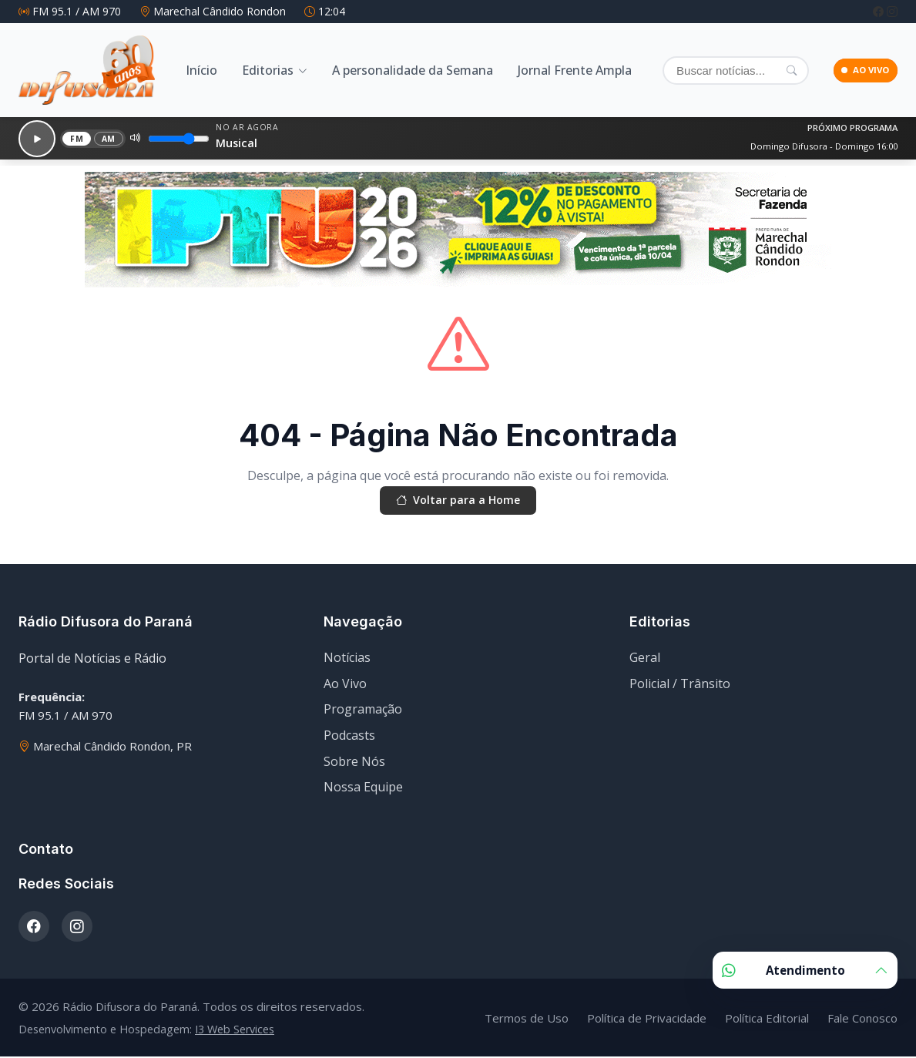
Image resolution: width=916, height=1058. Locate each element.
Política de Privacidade (646, 1018)
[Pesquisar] (756, 70)
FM (66, 137)
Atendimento (805, 970)
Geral (644, 658)
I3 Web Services (234, 1030)
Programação (363, 710)
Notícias (347, 658)
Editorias (268, 70)
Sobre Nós (354, 762)
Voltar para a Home (458, 500)
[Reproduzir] (31, 137)
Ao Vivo (345, 685)
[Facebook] (880, 11)
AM (98, 137)
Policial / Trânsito (679, 685)
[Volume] (169, 137)
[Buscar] (718, 70)
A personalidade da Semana (412, 70)
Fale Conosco (862, 1018)
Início (201, 70)
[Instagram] (892, 11)
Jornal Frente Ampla (575, 70)
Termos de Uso (527, 1018)
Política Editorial (767, 1018)
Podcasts (349, 736)
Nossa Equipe (363, 788)
